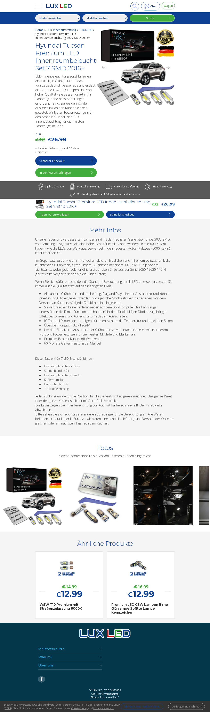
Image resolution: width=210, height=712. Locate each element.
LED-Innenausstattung (62, 30)
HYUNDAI (86, 30)
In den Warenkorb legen (56, 173)
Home (39, 30)
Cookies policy (92, 704)
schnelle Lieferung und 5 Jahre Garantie (57, 150)
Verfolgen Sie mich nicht (185, 705)
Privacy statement (14, 708)
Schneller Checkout (52, 161)
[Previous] (103, 67)
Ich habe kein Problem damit (136, 705)
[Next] (168, 67)
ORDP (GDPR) (16, 704)
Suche (149, 18)
